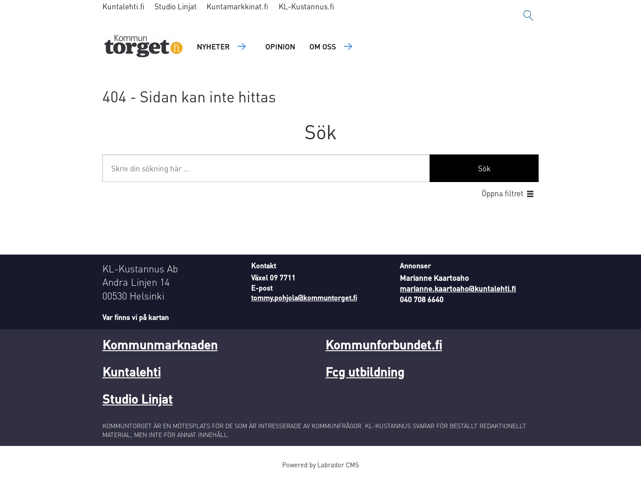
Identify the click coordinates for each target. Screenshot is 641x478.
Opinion (280, 46)
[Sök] (528, 15)
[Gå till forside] (144, 47)
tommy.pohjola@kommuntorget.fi (304, 297)
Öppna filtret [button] (502, 193)
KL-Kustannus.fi (306, 6)
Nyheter (213, 46)
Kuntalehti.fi (123, 6)
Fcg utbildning (364, 372)
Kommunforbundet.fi (383, 344)
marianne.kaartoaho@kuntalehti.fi (458, 288)
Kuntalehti (131, 372)
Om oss (322, 46)
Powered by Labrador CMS (320, 465)
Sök (484, 168)
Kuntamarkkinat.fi (237, 6)
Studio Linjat (175, 6)
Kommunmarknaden (160, 344)
